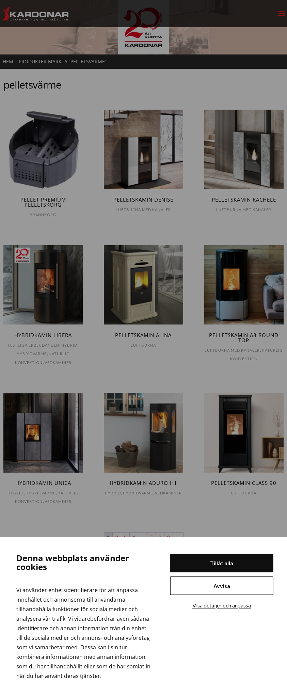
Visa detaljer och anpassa (221, 605)
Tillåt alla (221, 563)
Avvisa (221, 586)
